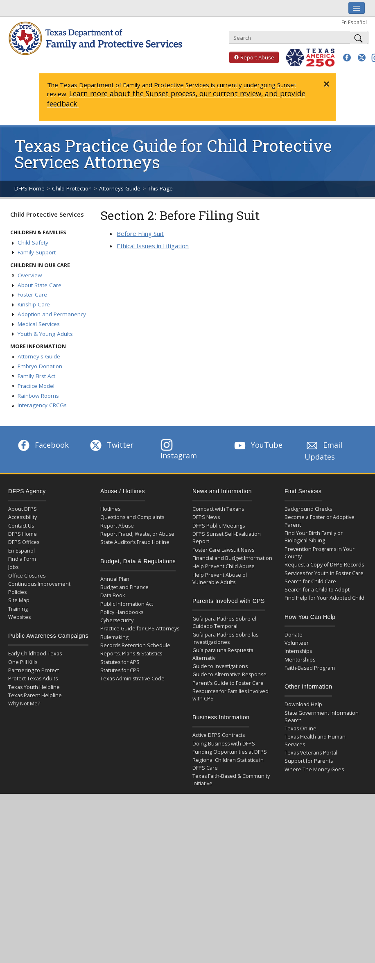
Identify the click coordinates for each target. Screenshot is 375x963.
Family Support (37, 252)
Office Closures (26, 575)
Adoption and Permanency (52, 314)
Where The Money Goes (314, 769)
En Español (354, 22)
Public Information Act (126, 603)
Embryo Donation (40, 366)
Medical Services (39, 324)
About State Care (39, 285)
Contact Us (21, 525)
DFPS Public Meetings (218, 525)
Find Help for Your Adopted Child (324, 597)
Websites (19, 617)
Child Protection (72, 188)
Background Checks (308, 508)
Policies (17, 592)
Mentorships (300, 659)
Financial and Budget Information (232, 558)
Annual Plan (114, 579)
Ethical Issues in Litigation (153, 246)
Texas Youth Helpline (34, 687)
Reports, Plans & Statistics (131, 653)
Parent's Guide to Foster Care (228, 683)
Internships (298, 651)
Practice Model (36, 386)
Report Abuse (251, 57)
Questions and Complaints (132, 517)
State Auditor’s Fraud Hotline (134, 542)
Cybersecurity (116, 620)
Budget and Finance (124, 587)
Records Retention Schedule (135, 645)
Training (18, 608)
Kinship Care (34, 304)
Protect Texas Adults (33, 678)
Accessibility (22, 517)
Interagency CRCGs (42, 405)
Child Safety (33, 242)
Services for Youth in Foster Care (324, 573)
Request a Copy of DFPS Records (324, 564)
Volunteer (297, 642)
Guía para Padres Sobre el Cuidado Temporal (224, 622)
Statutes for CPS (120, 670)
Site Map (18, 600)
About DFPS (22, 508)
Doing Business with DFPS (223, 743)
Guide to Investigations (220, 666)
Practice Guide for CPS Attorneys (139, 628)
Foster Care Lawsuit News (223, 549)
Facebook (42, 445)
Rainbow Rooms (38, 395)
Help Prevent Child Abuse (223, 566)
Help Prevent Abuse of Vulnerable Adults (219, 578)
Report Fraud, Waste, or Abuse (137, 533)
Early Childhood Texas (35, 653)
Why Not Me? (24, 703)
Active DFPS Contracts (218, 735)
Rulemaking (114, 637)
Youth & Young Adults (45, 334)
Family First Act (36, 376)
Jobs (13, 567)
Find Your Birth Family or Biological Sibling (314, 537)
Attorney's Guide (39, 356)
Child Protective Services (47, 214)
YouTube (257, 445)
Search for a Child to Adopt (317, 589)
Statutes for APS (120, 662)
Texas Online (300, 728)
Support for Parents (309, 760)
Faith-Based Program (310, 667)
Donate (294, 634)
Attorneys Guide (119, 188)
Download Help (303, 704)
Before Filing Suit (140, 233)
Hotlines (110, 508)
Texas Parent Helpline (35, 695)
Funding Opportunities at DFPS (229, 751)
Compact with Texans (218, 508)
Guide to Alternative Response (229, 674)
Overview (30, 275)
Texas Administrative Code (132, 678)
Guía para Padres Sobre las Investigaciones (225, 638)
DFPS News (206, 517)
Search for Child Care (310, 581)
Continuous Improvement (39, 583)
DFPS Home (29, 188)
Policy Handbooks (121, 612)
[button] (347, 57)
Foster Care (32, 294)
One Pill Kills (22, 662)
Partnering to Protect (33, 670)
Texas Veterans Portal (311, 752)
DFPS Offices (23, 542)
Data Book (112, 595)
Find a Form (22, 558)
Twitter (110, 445)
